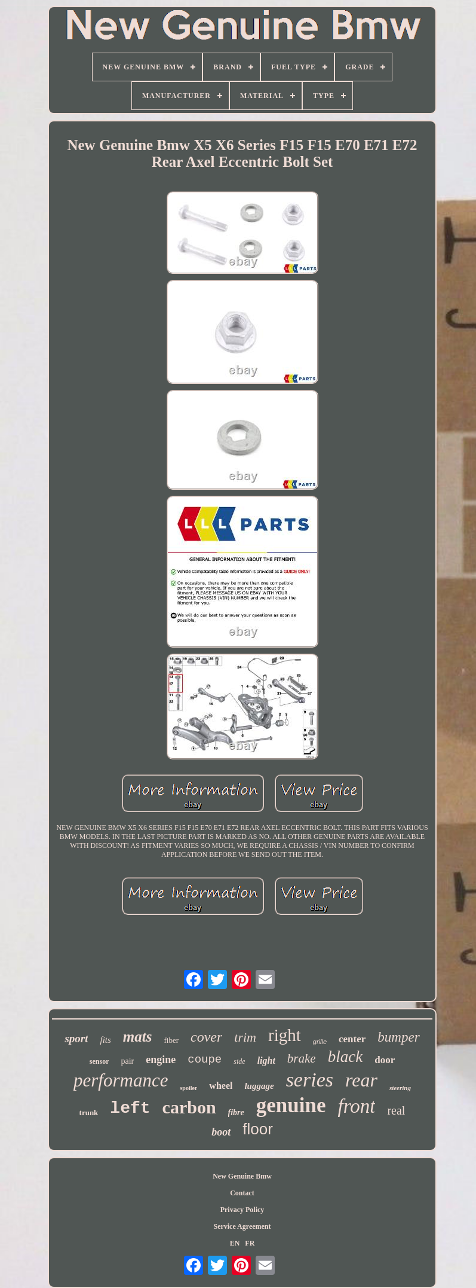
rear (361, 1080)
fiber (171, 1040)
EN (235, 1243)
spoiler (188, 1088)
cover (206, 1037)
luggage (259, 1086)
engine (161, 1060)
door (384, 1060)
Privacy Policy (242, 1209)
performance (120, 1080)
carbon (189, 1107)
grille (320, 1041)
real (396, 1110)
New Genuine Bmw (242, 1176)
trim (245, 1037)
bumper (398, 1037)
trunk (89, 1112)
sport (76, 1038)
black (345, 1057)
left (130, 1108)
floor (257, 1129)
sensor (99, 1061)
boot (221, 1132)
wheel (220, 1086)
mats (137, 1036)
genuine (291, 1105)
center (352, 1039)
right (284, 1035)
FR (249, 1243)
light (266, 1060)
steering (400, 1087)
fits (105, 1040)
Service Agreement (242, 1226)
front (356, 1106)
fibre (236, 1112)
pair (127, 1061)
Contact (242, 1193)
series (309, 1080)
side (239, 1061)
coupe (205, 1059)
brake (301, 1058)
